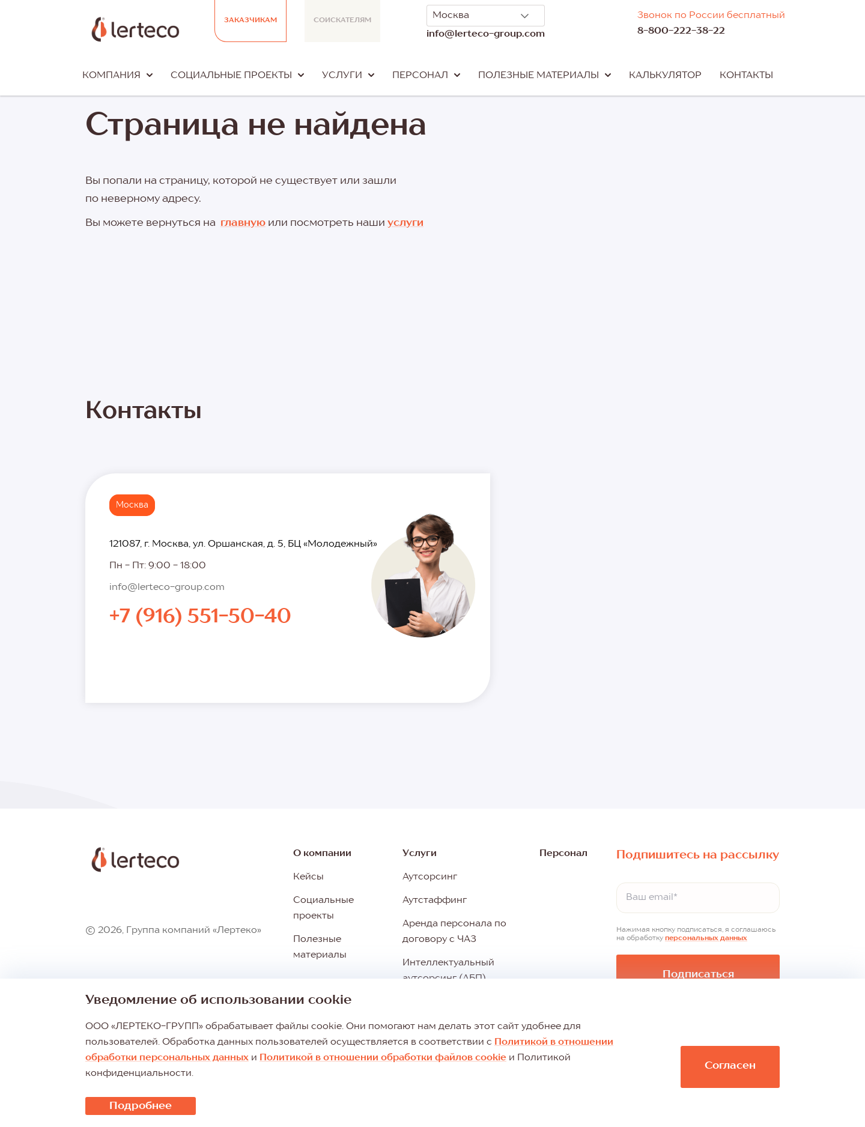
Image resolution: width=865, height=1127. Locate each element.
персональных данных (706, 938)
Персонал (563, 853)
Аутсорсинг (429, 877)
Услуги (419, 853)
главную (243, 222)
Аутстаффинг (434, 900)
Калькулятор (665, 75)
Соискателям (342, 20)
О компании (322, 853)
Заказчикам (250, 20)
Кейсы (308, 877)
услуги (405, 222)
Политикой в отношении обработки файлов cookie (383, 1058)
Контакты (746, 75)
